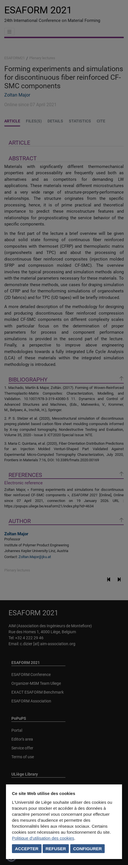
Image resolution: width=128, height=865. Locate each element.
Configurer (87, 848)
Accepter (27, 848)
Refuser (56, 848)
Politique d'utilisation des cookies (43, 838)
